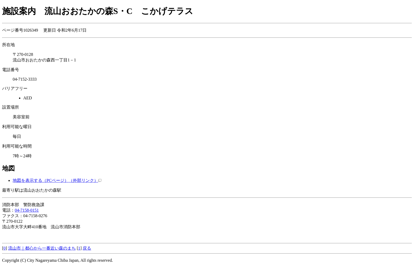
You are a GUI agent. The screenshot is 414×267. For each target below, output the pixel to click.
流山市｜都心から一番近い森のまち (42, 248)
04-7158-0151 (27, 210)
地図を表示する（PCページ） (57, 180)
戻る (87, 248)
